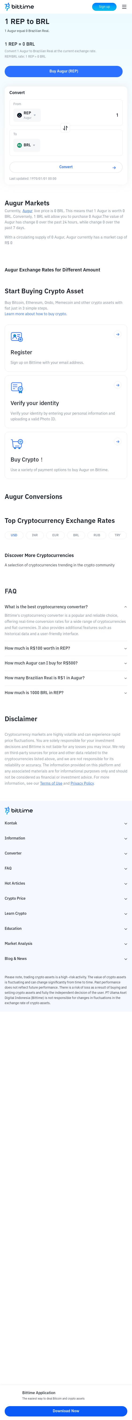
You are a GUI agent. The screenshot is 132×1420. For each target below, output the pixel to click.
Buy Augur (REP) (63, 71)
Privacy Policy (82, 784)
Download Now (66, 1411)
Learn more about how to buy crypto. (36, 314)
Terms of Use (51, 784)
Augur (28, 211)
